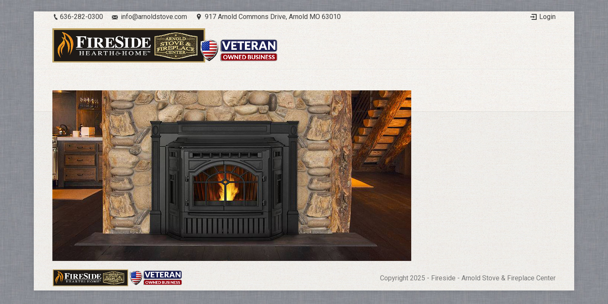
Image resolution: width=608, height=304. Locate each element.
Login (547, 17)
